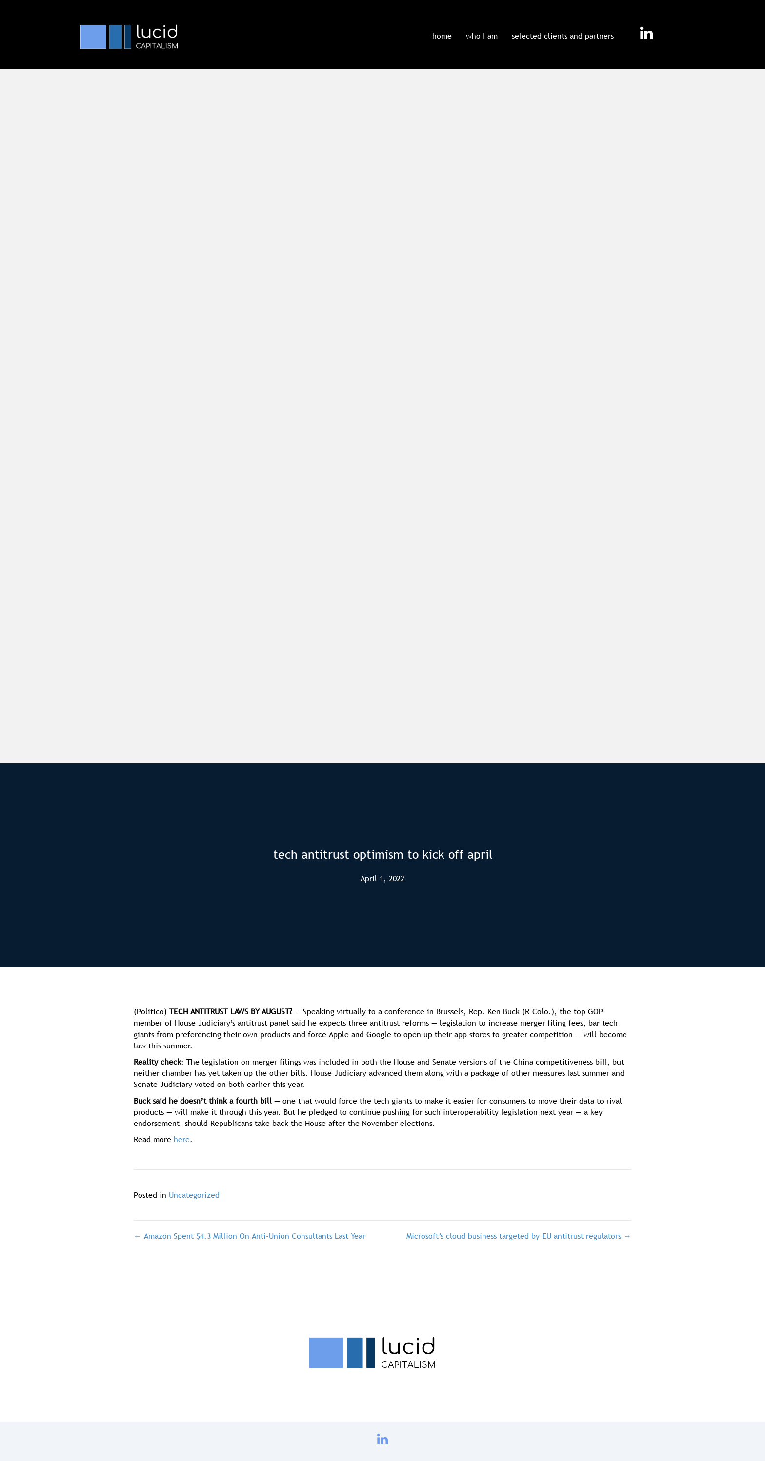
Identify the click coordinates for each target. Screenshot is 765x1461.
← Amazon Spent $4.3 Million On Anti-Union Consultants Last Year (249, 1235)
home (442, 35)
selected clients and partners (563, 35)
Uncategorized (194, 1194)
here (182, 1139)
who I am (482, 35)
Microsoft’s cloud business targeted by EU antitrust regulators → (518, 1235)
